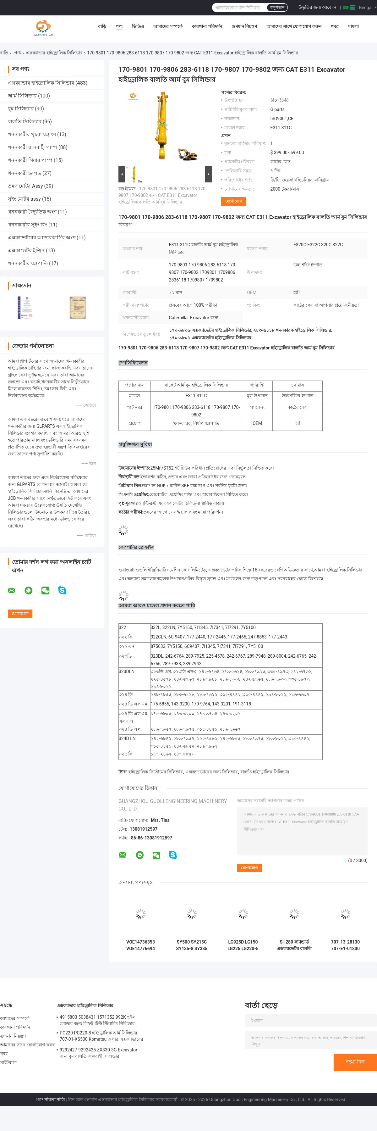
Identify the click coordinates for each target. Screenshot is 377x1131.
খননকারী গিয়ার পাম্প (30, 160)
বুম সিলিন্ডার (21, 109)
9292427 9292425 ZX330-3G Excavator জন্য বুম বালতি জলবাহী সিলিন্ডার (98, 1053)
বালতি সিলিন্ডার (24, 122)
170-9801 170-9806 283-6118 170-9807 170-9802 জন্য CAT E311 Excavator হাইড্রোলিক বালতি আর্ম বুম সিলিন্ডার (162, 195)
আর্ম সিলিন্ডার (22, 96)
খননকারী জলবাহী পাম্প (32, 147)
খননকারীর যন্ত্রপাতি (28, 263)
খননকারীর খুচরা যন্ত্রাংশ (32, 134)
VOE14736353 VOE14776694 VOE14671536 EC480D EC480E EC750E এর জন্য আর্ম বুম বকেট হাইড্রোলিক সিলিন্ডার (141, 945)
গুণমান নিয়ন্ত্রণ (244, 26)
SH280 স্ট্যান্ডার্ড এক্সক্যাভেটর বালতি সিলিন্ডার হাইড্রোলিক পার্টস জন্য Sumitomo (294, 945)
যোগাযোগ (233, 201)
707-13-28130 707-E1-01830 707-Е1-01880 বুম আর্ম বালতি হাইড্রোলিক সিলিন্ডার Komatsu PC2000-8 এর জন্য (345, 945)
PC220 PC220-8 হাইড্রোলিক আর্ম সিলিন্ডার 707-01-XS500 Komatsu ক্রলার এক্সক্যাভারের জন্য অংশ (101, 1037)
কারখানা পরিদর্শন (207, 26)
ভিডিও (138, 26)
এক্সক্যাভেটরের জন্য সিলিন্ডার (211, 771)
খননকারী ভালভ (24, 173)
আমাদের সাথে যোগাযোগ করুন (293, 26)
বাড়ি (102, 26)
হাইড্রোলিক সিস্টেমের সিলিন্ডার (155, 771)
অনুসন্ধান (277, 7)
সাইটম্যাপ (8, 1062)
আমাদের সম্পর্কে (168, 26)
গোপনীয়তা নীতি (50, 1099)
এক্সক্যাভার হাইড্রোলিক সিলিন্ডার (54, 52)
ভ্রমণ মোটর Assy (25, 186)
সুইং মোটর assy (24, 199)
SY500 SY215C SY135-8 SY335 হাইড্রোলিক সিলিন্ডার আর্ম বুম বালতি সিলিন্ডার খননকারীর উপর (192, 945)
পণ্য (119, 26)
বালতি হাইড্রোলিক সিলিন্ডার (264, 771)
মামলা (353, 26)
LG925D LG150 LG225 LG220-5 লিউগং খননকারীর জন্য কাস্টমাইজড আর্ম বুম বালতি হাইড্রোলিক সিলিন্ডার (243, 945)
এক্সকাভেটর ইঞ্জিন (26, 251)
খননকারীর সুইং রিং (27, 225)
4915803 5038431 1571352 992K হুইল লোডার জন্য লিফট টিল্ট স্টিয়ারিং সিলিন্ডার (97, 1020)
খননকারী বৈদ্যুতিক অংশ (32, 212)
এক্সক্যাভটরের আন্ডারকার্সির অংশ (41, 238)
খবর (335, 26)
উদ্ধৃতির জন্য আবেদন (317, 7)
